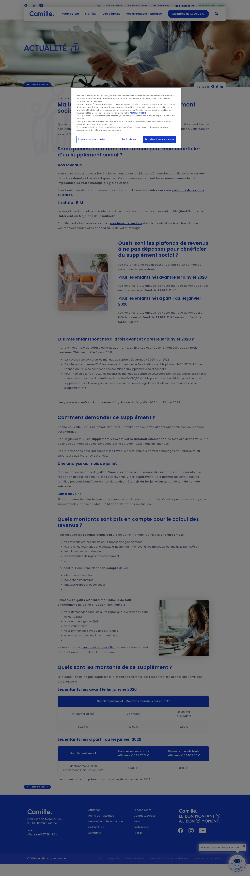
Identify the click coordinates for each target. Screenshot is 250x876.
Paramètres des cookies (91, 139)
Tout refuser (129, 139)
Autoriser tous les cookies (159, 139)
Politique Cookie (138, 113)
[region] (126, 118)
